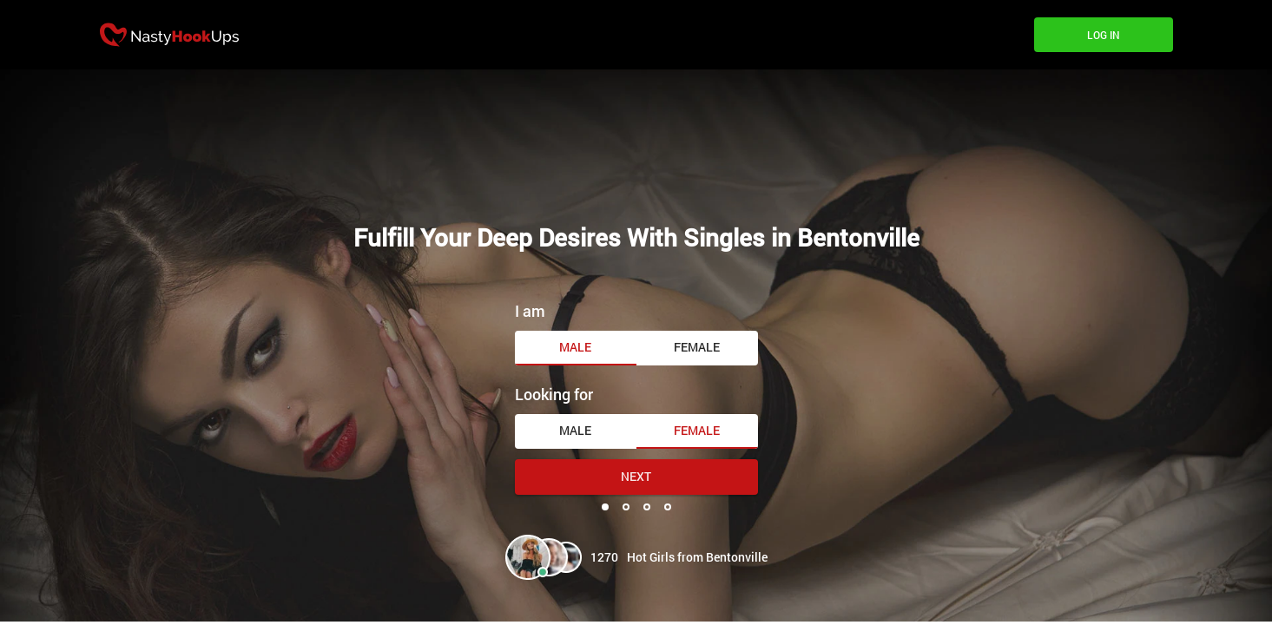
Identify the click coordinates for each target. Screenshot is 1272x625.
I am (530, 310)
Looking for (554, 394)
